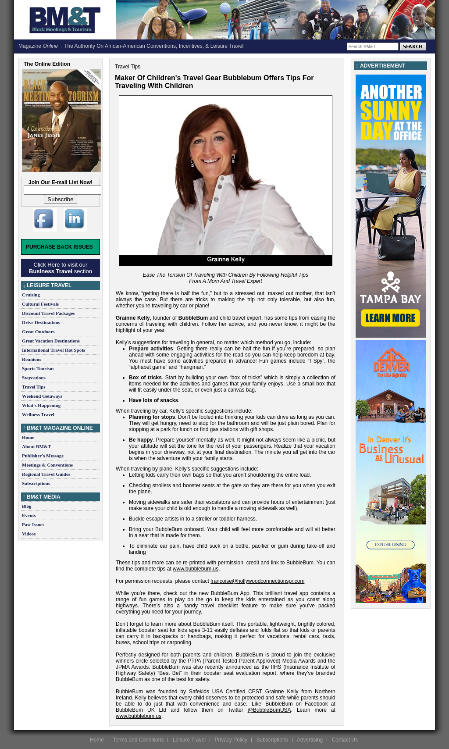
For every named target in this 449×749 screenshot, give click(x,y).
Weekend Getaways (42, 396)
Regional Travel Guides (46, 474)
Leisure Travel (189, 740)
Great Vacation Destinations (51, 340)
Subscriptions (36, 483)
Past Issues (33, 524)
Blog (26, 506)
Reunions (31, 359)
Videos (29, 533)
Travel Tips (34, 386)
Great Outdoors (38, 331)
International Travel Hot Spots (53, 350)
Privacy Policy (230, 740)
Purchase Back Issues (59, 247)
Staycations (34, 377)
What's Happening (41, 405)
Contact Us (345, 740)
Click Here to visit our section (60, 268)
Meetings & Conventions (47, 464)
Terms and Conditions (138, 740)
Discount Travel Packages (48, 313)
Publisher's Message (43, 455)
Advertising (310, 740)
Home (28, 437)
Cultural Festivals (40, 304)
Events (29, 515)
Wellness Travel (38, 414)
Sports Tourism (37, 368)
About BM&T (36, 446)
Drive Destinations (41, 322)
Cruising (31, 294)
